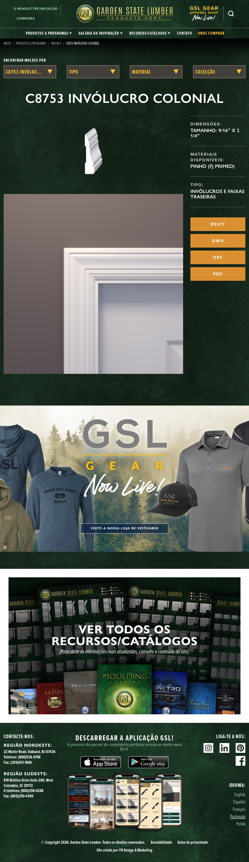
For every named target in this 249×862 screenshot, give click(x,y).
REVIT (218, 224)
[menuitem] (206, 13)
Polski (240, 823)
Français (239, 809)
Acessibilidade (161, 842)
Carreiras (26, 18)
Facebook (240, 761)
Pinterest (240, 748)
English (239, 794)
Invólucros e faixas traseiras (217, 194)
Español (239, 801)
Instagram (208, 748)
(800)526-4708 (29, 757)
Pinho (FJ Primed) (212, 166)
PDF (218, 274)
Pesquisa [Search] (231, 14)
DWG (218, 241)
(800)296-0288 (32, 790)
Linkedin (224, 748)
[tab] (48, 33)
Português (237, 816)
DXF (218, 257)
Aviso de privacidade (193, 842)
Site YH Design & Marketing (124, 850)
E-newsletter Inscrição (36, 8)
